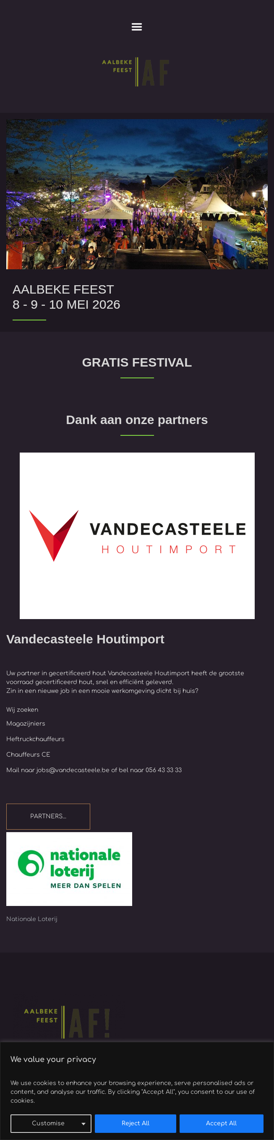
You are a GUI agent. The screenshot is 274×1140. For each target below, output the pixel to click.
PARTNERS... (48, 816)
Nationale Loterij (31, 919)
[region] (137, 1091)
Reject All (135, 1123)
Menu (137, 27)
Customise (48, 1123)
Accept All (221, 1123)
